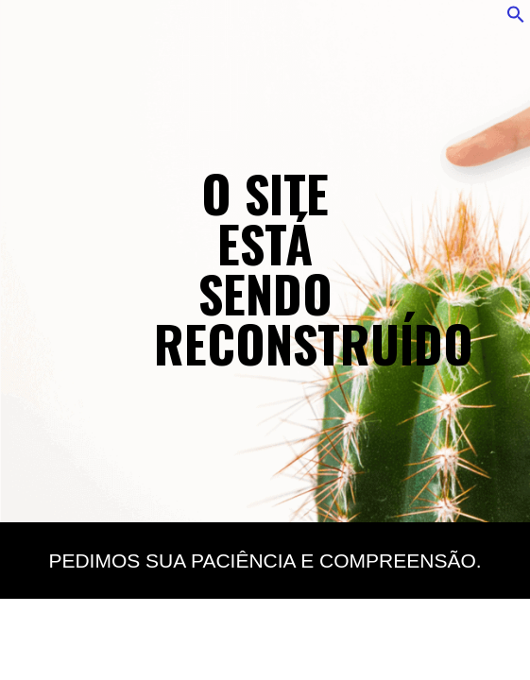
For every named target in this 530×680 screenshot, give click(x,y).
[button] (515, 18)
